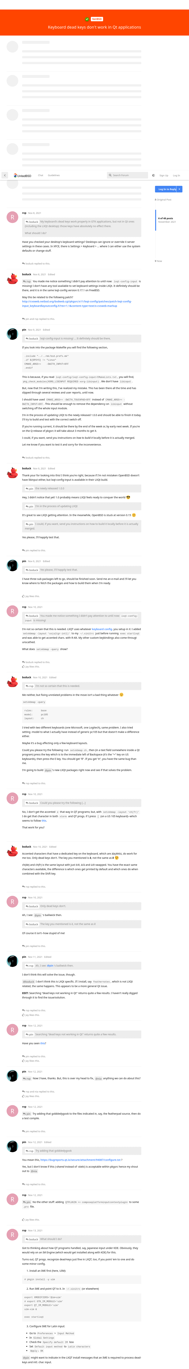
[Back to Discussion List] (4, 4)
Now (158, 90)
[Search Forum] (127, 4)
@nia (98, 908)
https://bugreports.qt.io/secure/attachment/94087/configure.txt (81, 989)
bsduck (33, 51)
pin (31, 318)
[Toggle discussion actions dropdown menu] (179, 18)
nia (28, 1326)
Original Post (163, 29)
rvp (29, 111)
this (43, 650)
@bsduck (28, 811)
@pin (48, 600)
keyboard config (102, 458)
